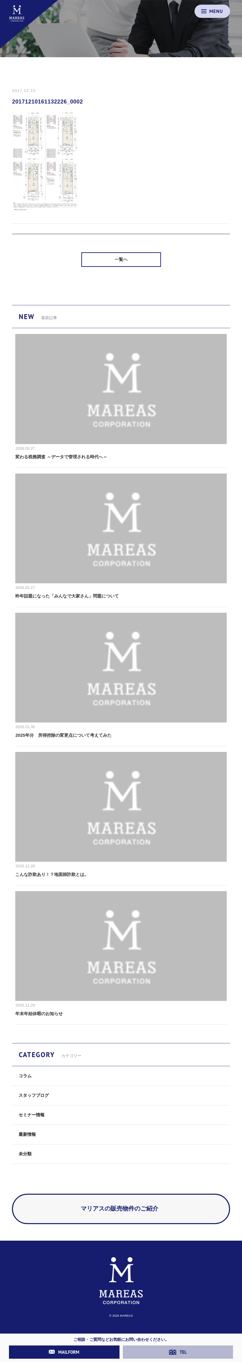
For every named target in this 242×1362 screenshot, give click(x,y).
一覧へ (121, 259)
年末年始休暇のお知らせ (39, 1013)
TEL (178, 1352)
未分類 (25, 1153)
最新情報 (27, 1134)
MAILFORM (64, 1352)
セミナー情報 (31, 1114)
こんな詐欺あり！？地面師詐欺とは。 (52, 874)
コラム (25, 1075)
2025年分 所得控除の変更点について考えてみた (63, 735)
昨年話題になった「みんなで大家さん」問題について (67, 596)
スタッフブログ (34, 1095)
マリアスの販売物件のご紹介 (119, 1208)
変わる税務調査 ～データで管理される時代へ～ (61, 456)
